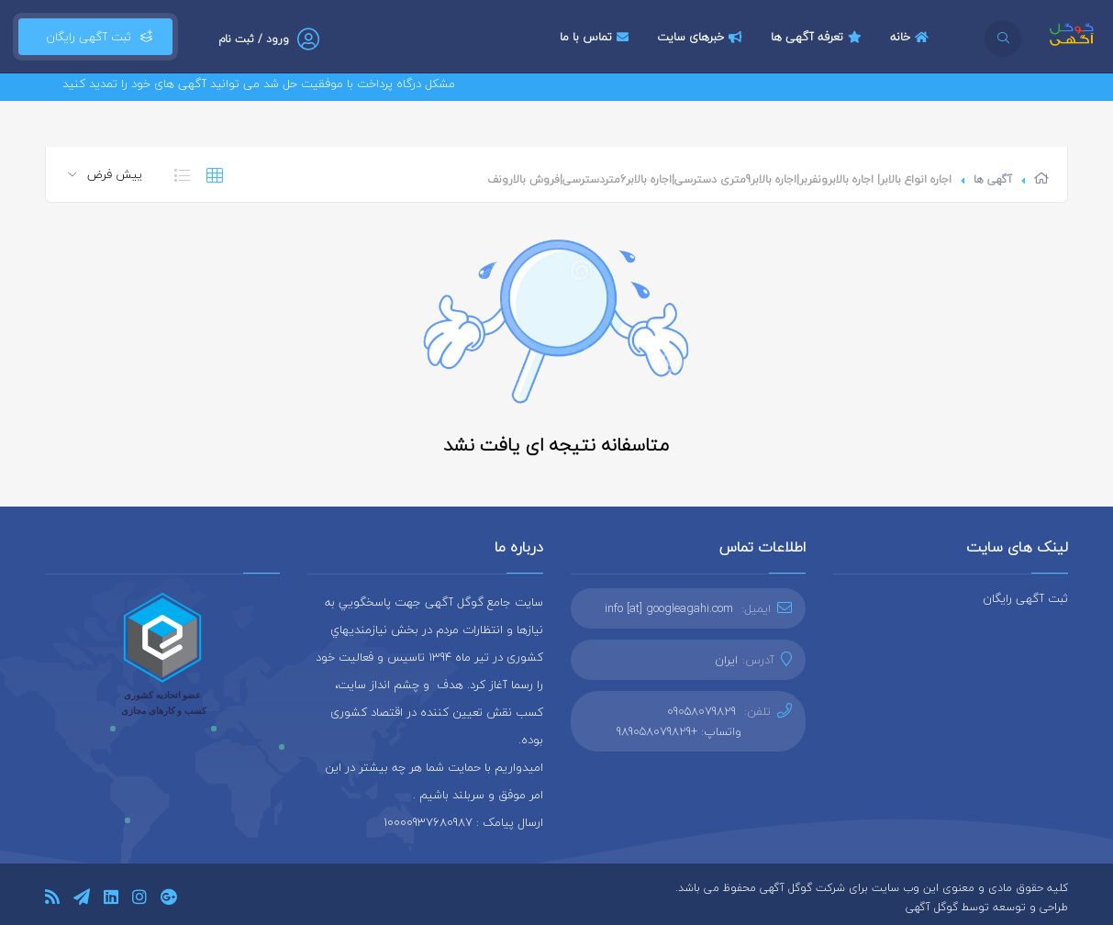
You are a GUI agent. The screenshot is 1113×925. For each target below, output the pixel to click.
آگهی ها (993, 179)
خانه (911, 37)
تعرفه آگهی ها (818, 37)
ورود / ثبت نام (253, 39)
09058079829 (701, 711)
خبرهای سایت (702, 37)
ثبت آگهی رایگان (95, 36)
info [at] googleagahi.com (669, 608)
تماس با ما (596, 37)
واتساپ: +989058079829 (679, 731)
